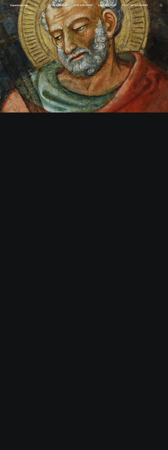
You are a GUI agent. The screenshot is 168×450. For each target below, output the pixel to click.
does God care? (107, 5)
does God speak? (83, 5)
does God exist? (59, 5)
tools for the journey (135, 5)
